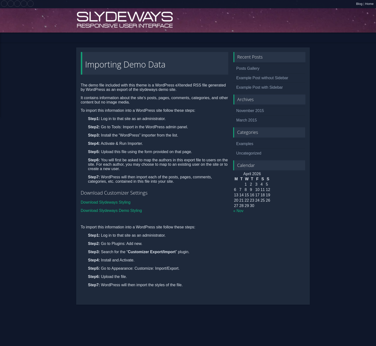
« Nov (238, 211)
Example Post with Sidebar (259, 87)
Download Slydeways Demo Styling (111, 210)
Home (369, 4)
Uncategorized (248, 153)
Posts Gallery (247, 68)
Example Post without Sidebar (262, 78)
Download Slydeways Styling (106, 202)
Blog (359, 4)
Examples (244, 144)
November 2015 (250, 111)
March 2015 (246, 120)
